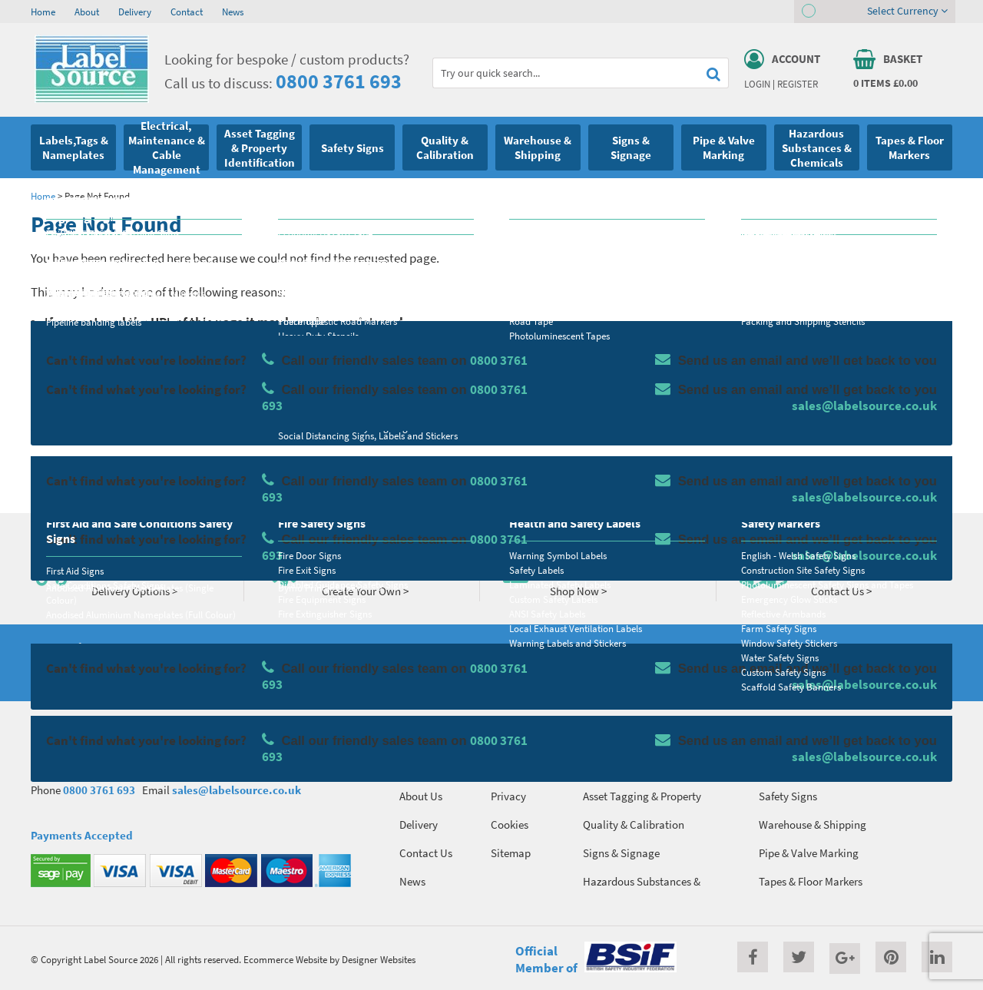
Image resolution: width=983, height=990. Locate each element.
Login (757, 84)
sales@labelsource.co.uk (236, 790)
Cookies (509, 824)
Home (43, 11)
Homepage (134, 466)
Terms (505, 767)
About (86, 11)
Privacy (508, 796)
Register (797, 84)
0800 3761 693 (339, 81)
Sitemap (511, 853)
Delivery (134, 11)
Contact (186, 11)
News (232, 11)
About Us (420, 796)
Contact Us (425, 853)
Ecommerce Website (285, 959)
